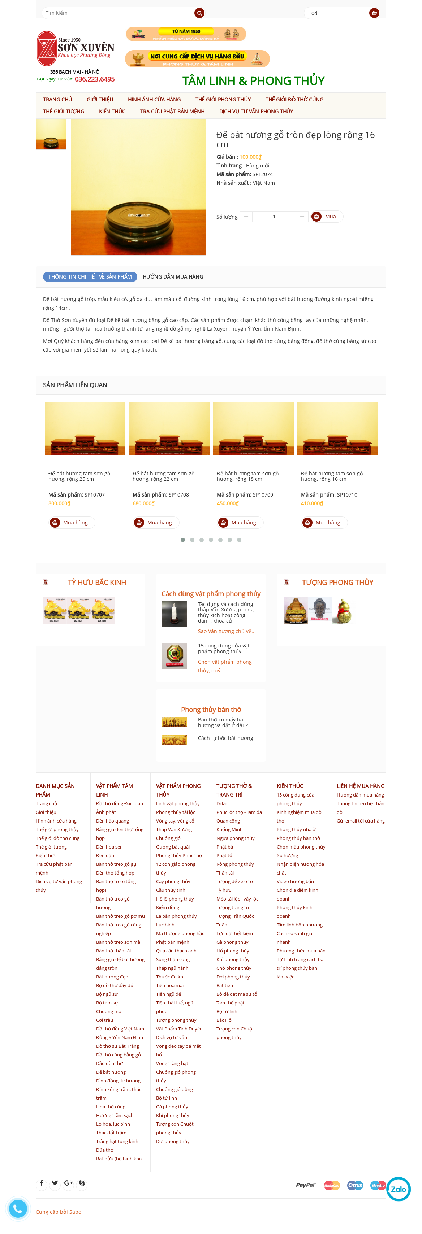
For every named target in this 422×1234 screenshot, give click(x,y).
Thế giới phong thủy (223, 99)
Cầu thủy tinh (170, 890)
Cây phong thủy (173, 881)
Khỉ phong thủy (172, 1115)
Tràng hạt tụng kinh (117, 1141)
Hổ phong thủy (232, 950)
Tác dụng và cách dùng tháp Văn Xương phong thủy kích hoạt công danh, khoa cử (226, 612)
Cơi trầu (104, 1020)
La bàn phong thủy (176, 916)
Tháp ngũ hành (172, 968)
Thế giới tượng (63, 111)
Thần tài (225, 872)
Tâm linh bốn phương (300, 924)
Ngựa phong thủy (235, 838)
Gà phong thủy (172, 1106)
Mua (323, 217)
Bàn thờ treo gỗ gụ (116, 864)
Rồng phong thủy (235, 864)
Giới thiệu (100, 99)
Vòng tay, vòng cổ (175, 820)
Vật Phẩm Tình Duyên (179, 1028)
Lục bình (165, 924)
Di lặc (222, 803)
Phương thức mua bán (301, 950)
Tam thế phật (230, 1002)
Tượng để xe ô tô (234, 881)
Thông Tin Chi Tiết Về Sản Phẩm (90, 276)
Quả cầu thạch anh (176, 950)
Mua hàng (69, 523)
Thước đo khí (170, 976)
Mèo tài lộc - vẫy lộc (237, 898)
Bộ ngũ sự (107, 994)
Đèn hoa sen (109, 846)
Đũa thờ (104, 1150)
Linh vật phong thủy (178, 803)
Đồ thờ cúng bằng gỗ (118, 1054)
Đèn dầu (105, 855)
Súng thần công (173, 959)
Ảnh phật (106, 812)
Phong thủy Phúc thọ (179, 855)
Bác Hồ (224, 1020)
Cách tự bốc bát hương (225, 737)
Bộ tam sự (107, 1002)
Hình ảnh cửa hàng (154, 99)
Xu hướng (287, 855)
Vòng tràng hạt (172, 1063)
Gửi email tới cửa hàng (361, 820)
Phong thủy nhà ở (296, 829)
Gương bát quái (173, 846)
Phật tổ (224, 855)
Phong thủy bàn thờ (298, 838)
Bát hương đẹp (112, 976)
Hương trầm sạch (115, 1115)
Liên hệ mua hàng (360, 785)
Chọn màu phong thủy (301, 846)
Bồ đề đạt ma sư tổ (236, 994)
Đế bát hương (111, 1072)
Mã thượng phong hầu (180, 933)
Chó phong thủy (233, 968)
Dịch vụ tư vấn (171, 1037)
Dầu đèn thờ (109, 1063)
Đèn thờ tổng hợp (115, 872)
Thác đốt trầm (111, 1132)
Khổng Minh (229, 829)
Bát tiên (224, 985)
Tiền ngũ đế (168, 994)
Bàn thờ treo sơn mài (118, 942)
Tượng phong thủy (176, 1020)
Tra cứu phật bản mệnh (172, 111)
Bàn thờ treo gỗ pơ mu (120, 916)
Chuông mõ (108, 1011)
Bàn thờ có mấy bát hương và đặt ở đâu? (223, 722)
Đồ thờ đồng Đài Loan (119, 803)
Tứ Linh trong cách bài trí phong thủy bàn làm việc (300, 968)
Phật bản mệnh (172, 942)
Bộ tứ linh (166, 1098)
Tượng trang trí (232, 907)
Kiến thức (112, 111)
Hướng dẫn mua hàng (173, 276)
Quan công (228, 820)
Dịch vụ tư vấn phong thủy (256, 111)
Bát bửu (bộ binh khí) (119, 1158)
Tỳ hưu (224, 890)
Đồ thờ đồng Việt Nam (120, 1028)
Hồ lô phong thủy (175, 898)
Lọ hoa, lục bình (113, 1124)
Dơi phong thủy (173, 1141)
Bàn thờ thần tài (113, 950)
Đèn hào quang (112, 820)
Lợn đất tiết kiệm (234, 933)
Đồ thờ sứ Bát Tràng (117, 1046)
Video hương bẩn (295, 881)
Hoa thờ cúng (110, 1106)
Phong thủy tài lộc (175, 812)
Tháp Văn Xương (174, 829)
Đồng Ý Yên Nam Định (119, 1037)
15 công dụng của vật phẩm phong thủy (224, 648)
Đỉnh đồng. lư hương (118, 1080)
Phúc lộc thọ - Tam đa (239, 812)
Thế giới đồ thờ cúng (295, 99)
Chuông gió (168, 838)
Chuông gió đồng (174, 1089)
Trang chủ (57, 99)
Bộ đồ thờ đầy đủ (114, 985)
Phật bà (224, 846)
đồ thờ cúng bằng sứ (341, 340)
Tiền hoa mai (170, 985)
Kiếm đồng (167, 907)
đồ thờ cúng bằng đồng (285, 340)
